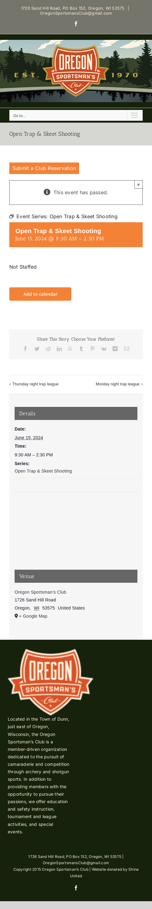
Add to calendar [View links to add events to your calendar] (40, 294)
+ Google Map (33, 616)
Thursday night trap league (35, 384)
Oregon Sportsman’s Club (40, 592)
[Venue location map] (76, 515)
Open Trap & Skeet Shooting (43, 471)
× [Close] (138, 184)
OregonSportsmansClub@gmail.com (76, 13)
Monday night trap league (118, 384)
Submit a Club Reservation (44, 168)
